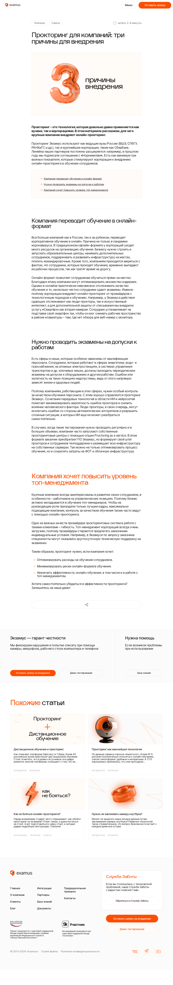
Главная (16, 893)
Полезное (41, 23)
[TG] (145, 958)
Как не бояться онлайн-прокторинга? (37, 819)
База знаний (144, 678)
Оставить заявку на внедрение (33, 678)
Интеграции (45, 893)
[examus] (12, 5)
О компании (18, 900)
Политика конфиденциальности (80, 958)
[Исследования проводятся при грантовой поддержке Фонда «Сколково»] (78, 937)
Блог (13, 914)
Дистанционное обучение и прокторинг (39, 754)
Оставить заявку (155, 5)
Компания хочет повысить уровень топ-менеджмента (82, 193)
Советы (60, 23)
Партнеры (44, 900)
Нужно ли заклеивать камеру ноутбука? (117, 819)
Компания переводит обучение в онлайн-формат (79, 180)
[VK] (133, 958)
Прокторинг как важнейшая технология (117, 754)
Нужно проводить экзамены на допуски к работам (80, 187)
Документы (45, 914)
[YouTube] (158, 958)
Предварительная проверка (77, 895)
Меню (128, 5)
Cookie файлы (49, 958)
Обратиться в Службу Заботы (132, 907)
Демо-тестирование (81, 678)
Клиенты (16, 907)
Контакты (71, 903)
